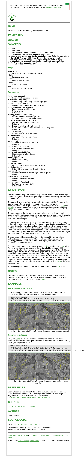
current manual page (53, 7)
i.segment (31, 409)
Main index (12, 437)
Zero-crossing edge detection (21, 288)
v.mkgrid (24, 409)
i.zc (47, 246)
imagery (11, 40)
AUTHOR (13, 413)
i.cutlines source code (25, 426)
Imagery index (22, 437)
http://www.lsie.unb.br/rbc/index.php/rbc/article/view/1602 (29, 400)
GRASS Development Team (28, 443)
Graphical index (58, 437)
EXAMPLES (15, 283)
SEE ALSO (14, 404)
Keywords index (45, 437)
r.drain (10, 208)
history (36, 426)
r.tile (18, 409)
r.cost (63, 206)
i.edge (62, 246)
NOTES (12, 271)
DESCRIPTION (16, 190)
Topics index (33, 437)
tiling (16, 40)
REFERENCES (16, 389)
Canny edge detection (17, 336)
